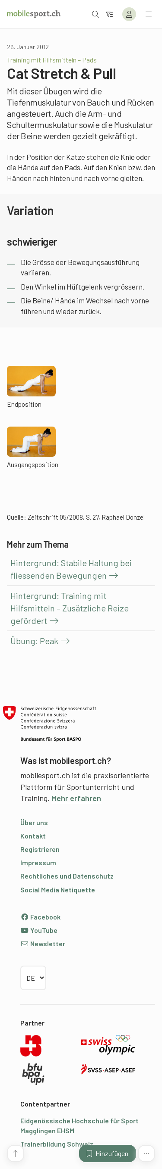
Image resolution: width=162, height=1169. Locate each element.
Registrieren (40, 849)
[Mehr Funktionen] (146, 1153)
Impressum (38, 862)
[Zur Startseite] (33, 14)
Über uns (34, 822)
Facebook (40, 917)
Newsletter (42, 943)
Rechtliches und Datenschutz (67, 876)
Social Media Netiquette (57, 889)
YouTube (38, 930)
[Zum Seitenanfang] (15, 1153)
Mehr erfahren (76, 798)
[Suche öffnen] (95, 14)
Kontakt (33, 836)
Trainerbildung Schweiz (56, 1144)
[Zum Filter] (109, 14)
